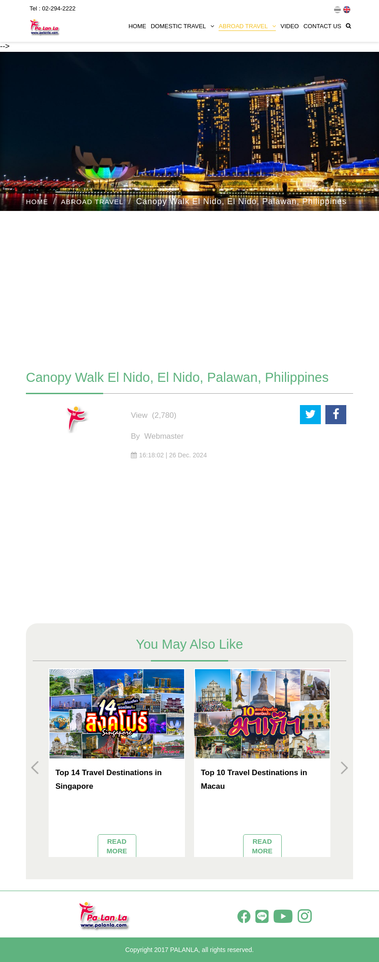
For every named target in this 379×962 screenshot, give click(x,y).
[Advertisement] (189, 286)
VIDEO (289, 26)
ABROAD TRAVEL (92, 201)
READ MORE (117, 846)
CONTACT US (322, 26)
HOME (137, 26)
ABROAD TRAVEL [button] (247, 26)
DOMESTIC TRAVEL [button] (182, 26)
